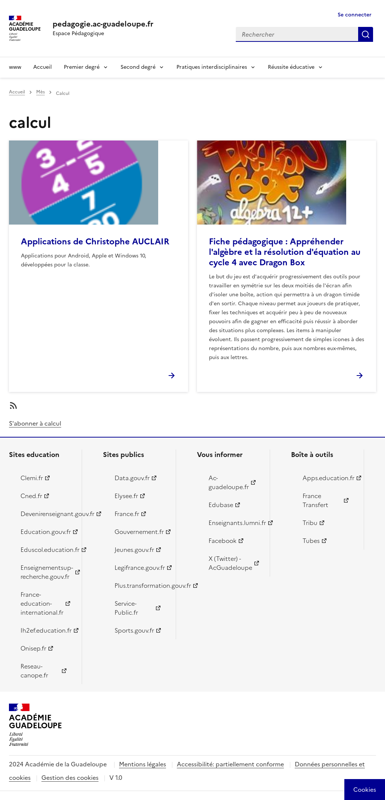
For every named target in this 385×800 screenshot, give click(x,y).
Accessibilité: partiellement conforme (230, 764)
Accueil (42, 67)
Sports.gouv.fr (134, 630)
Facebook (223, 540)
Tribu (310, 522)
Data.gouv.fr (132, 477)
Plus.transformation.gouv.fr (141, 585)
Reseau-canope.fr (34, 671)
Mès (40, 92)
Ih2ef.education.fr (46, 630)
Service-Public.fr (126, 608)
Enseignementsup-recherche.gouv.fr (47, 572)
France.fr (127, 513)
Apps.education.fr (328, 477)
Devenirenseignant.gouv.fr (47, 513)
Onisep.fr (33, 648)
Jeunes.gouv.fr (134, 549)
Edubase (221, 504)
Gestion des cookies (69, 777)
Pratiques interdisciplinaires (211, 67)
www (15, 67)
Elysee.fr (126, 495)
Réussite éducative (291, 67)
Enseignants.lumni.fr (235, 522)
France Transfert (315, 500)
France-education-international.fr (42, 603)
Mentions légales (142, 764)
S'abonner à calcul (35, 423)
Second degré (138, 67)
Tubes (311, 540)
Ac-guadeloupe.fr (229, 482)
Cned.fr (31, 495)
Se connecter (355, 15)
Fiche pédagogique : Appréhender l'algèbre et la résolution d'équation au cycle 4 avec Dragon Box (284, 252)
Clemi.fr (32, 477)
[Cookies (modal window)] (364, 789)
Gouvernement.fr (139, 531)
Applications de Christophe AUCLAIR (95, 241)
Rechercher (365, 34)
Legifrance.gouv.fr (140, 567)
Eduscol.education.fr (47, 549)
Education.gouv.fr (46, 531)
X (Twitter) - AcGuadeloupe (230, 563)
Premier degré (82, 67)
